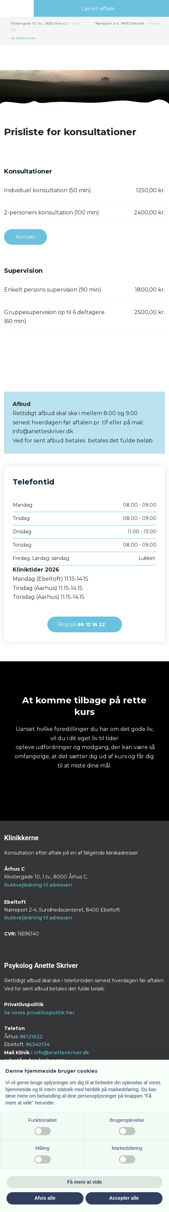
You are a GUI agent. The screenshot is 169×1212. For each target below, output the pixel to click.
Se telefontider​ (23, 38)
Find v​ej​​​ (154, 23)
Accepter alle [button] (124, 1198)
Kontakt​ (25, 237)
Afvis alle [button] (44, 1198)
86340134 (38, 1044)
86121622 (31, 1036)
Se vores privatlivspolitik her (39, 1013)
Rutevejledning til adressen (38, 885)
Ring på (81, 624)
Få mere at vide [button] (84, 1182)
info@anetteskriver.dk (61, 1052)
